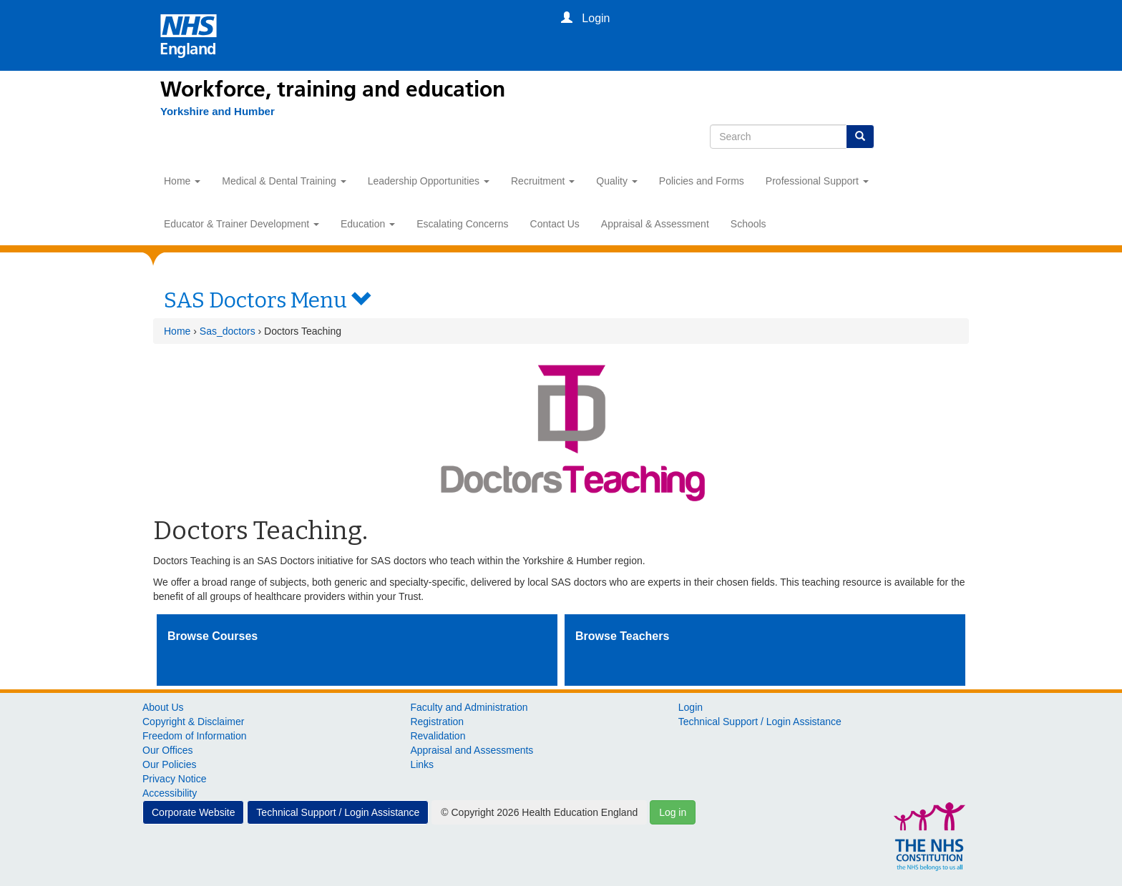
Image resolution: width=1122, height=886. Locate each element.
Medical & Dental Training (284, 181)
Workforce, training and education (332, 89)
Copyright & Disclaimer (193, 721)
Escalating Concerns (462, 224)
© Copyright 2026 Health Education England (539, 812)
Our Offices (167, 750)
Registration (437, 721)
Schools (748, 224)
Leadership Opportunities (428, 181)
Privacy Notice (174, 778)
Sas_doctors (227, 331)
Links (422, 764)
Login (690, 707)
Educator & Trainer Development (241, 224)
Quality (616, 181)
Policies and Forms (701, 181)
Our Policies (169, 764)
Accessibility (169, 793)
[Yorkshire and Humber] (217, 111)
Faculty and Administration (468, 707)
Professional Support (817, 181)
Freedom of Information (194, 736)
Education (368, 224)
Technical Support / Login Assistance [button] (337, 812)
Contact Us (555, 224)
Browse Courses (212, 636)
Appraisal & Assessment (655, 224)
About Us (163, 707)
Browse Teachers (622, 636)
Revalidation (437, 736)
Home (182, 181)
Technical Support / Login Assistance (759, 721)
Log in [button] (672, 812)
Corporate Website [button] (193, 812)
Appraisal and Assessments (471, 750)
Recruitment (543, 181)
